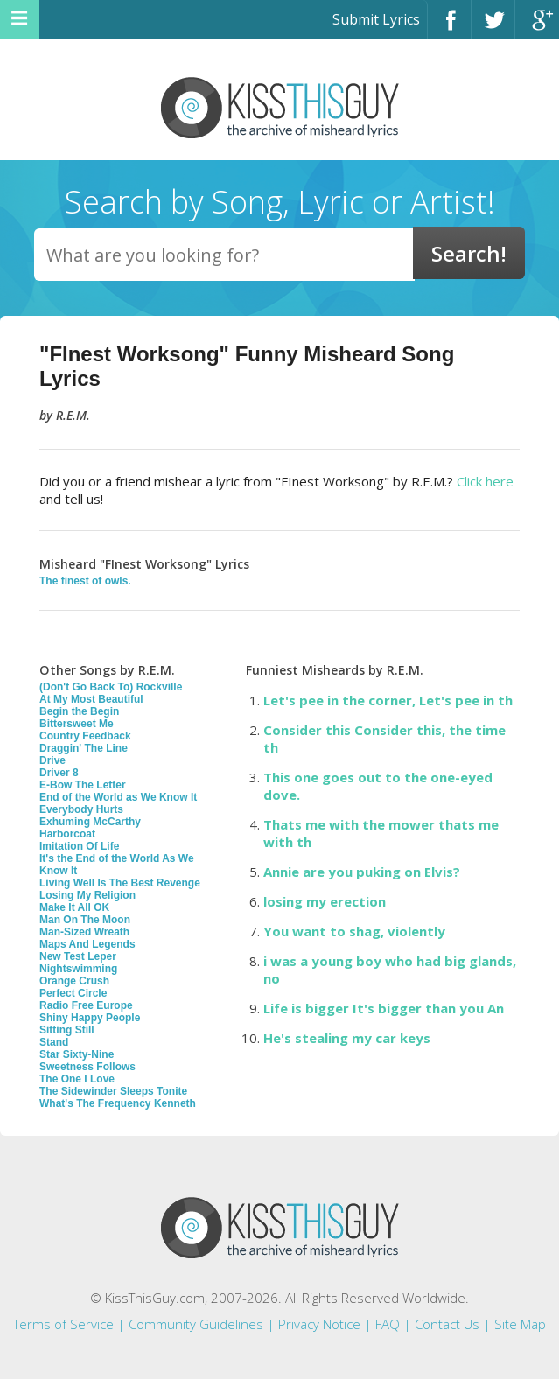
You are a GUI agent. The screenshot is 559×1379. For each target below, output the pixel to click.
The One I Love (77, 1079)
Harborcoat (67, 834)
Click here (485, 481)
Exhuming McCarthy (90, 822)
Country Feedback (85, 736)
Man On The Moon (84, 920)
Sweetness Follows (87, 1066)
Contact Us (447, 1324)
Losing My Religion (87, 895)
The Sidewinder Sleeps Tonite (113, 1091)
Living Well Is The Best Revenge (119, 883)
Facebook (449, 27)
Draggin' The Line (83, 748)
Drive (52, 760)
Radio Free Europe (86, 1005)
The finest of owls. (85, 581)
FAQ (387, 1324)
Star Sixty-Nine (76, 1054)
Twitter (493, 27)
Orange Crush (74, 981)
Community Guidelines (196, 1324)
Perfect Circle (73, 993)
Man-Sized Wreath (84, 932)
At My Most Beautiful (91, 699)
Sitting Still (66, 1030)
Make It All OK (74, 907)
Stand (53, 1042)
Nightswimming (78, 968)
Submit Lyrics (376, 19)
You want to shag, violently (354, 931)
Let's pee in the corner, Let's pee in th (388, 700)
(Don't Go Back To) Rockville (110, 687)
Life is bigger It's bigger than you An (383, 1008)
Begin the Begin (79, 711)
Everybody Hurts (81, 809)
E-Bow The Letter (82, 785)
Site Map (520, 1324)
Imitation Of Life (79, 846)
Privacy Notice (319, 1324)
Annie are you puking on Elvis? (361, 871)
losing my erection (324, 901)
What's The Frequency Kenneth (117, 1103)
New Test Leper (77, 956)
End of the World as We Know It (118, 797)
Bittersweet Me (76, 724)
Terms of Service (63, 1324)
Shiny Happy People (89, 1018)
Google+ (537, 27)
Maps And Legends (87, 944)
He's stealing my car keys (346, 1037)
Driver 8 (59, 772)
